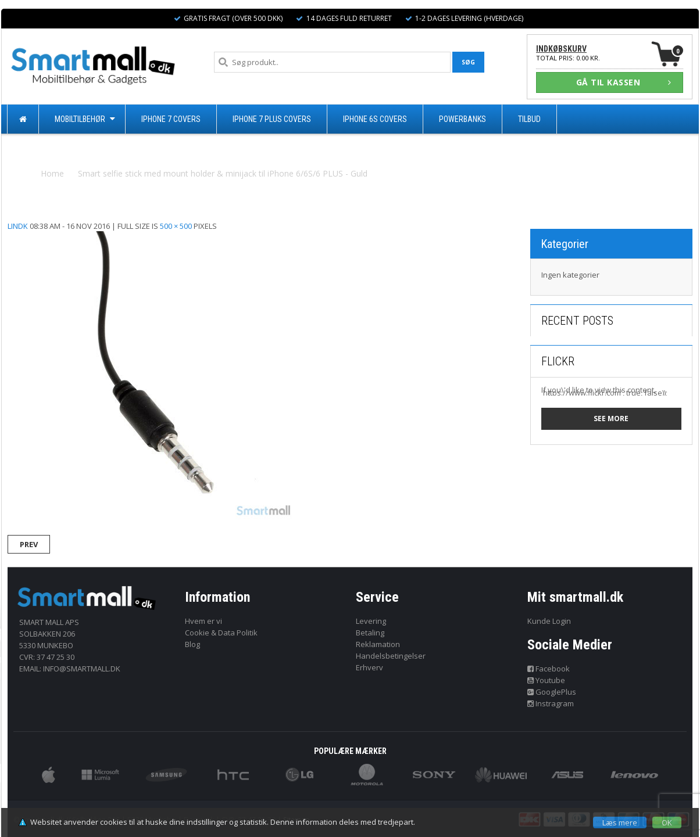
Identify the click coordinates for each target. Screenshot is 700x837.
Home (52, 173)
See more (611, 418)
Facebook (548, 668)
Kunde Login (549, 621)
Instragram (550, 703)
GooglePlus (552, 692)
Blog (192, 644)
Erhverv (369, 667)
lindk (18, 226)
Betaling (370, 632)
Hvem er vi (203, 621)
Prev (29, 544)
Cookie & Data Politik (221, 632)
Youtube (546, 680)
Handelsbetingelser (391, 656)
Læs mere (619, 822)
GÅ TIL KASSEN (624, 82)
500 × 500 (176, 226)
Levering (371, 621)
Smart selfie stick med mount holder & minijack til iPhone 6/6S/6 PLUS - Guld (222, 173)
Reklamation (378, 644)
